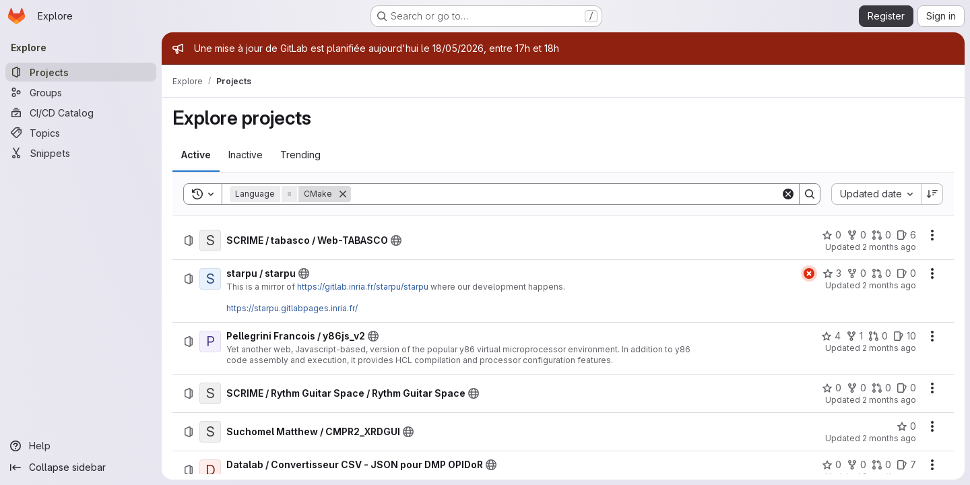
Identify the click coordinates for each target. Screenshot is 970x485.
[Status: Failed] (809, 273)
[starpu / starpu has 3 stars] (831, 273)
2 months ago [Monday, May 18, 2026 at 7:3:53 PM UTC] (889, 285)
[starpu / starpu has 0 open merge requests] (881, 273)
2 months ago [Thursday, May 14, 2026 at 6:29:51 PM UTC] (889, 438)
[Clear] (788, 194)
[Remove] (343, 194)
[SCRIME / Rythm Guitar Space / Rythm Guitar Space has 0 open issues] (906, 388)
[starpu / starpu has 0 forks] (856, 273)
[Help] (80, 446)
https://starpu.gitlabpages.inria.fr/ (292, 308)
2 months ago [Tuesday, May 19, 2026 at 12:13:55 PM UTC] (889, 247)
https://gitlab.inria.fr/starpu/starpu (362, 287)
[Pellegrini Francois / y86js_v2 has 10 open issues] (904, 336)
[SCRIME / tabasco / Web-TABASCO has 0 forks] (856, 235)
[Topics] (80, 132)
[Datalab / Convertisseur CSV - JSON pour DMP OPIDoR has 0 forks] (856, 464)
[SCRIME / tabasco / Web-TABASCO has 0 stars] (831, 235)
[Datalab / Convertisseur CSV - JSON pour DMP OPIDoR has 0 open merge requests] (881, 464)
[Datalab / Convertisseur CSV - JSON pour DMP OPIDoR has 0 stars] (831, 464)
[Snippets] (80, 152)
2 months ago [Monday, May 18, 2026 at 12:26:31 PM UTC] (889, 400)
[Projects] (80, 72)
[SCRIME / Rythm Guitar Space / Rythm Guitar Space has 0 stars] (831, 388)
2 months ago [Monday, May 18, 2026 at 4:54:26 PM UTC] (889, 348)
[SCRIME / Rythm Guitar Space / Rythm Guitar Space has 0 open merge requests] (881, 388)
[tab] (196, 155)
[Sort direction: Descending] (932, 194)
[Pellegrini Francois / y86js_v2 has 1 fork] (854, 336)
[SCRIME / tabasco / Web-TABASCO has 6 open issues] (906, 235)
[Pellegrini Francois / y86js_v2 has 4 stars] (831, 336)
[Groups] (80, 92)
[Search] (566, 194)
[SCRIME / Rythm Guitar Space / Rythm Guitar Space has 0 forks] (856, 388)
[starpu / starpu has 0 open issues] (906, 273)
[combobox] (876, 194)
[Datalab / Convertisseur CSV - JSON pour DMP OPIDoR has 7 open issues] (906, 464)
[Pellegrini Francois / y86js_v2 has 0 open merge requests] (878, 336)
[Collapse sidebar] (80, 467)
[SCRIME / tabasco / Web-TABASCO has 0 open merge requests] (881, 235)
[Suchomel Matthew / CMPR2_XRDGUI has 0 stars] (906, 426)
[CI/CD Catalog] (80, 112)
